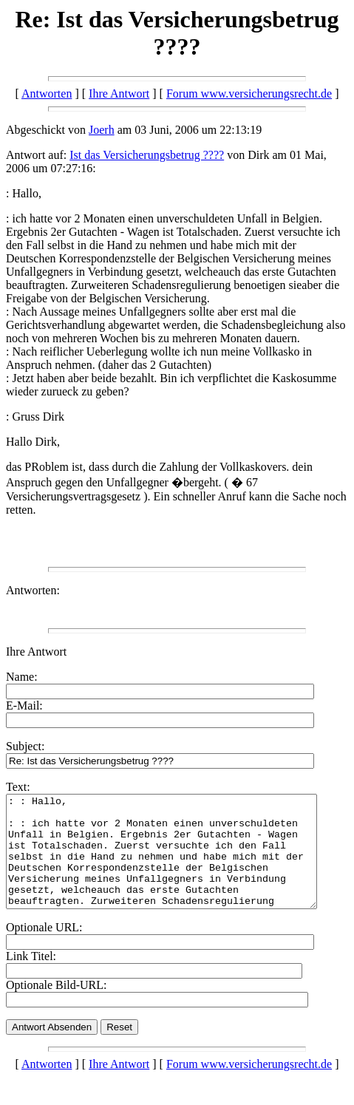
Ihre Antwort (119, 93)
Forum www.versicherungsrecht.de (249, 93)
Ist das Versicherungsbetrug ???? (146, 155)
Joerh (102, 129)
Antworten (46, 93)
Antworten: (33, 590)
